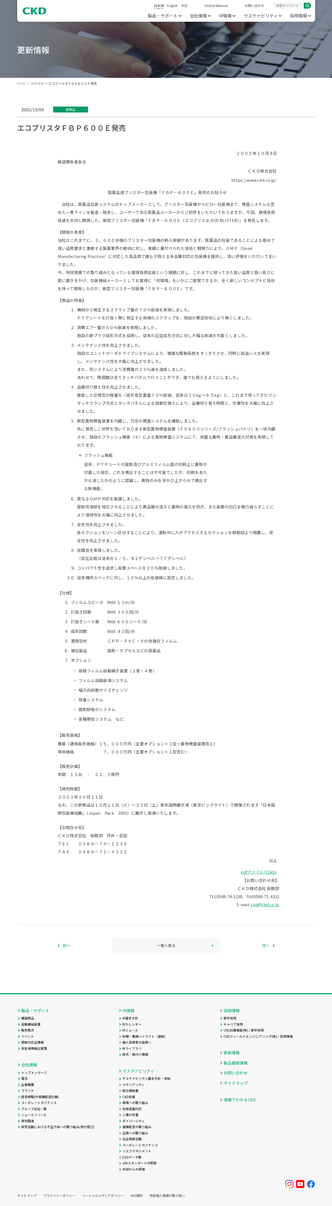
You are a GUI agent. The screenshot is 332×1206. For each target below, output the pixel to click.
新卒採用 (230, 1018)
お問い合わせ (254, 5)
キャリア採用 (233, 1024)
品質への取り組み (135, 1133)
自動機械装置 (31, 1024)
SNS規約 (136, 1195)
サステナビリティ (261, 16)
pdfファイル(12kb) (259, 872)
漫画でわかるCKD (240, 1099)
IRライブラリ (131, 1048)
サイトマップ (236, 1083)
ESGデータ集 (131, 1157)
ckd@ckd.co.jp (265, 904)
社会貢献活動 (132, 1138)
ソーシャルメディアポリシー (103, 1195)
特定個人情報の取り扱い (167, 1195)
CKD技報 (128, 1096)
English (172, 5)
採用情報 (298, 16)
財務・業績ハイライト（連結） (144, 1036)
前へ (66, 945)
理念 (24, 1078)
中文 (184, 5)
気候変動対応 (132, 1108)
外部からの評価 (133, 1169)
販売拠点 (27, 1030)
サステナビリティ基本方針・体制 (146, 1078)
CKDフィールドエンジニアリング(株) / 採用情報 (258, 1036)
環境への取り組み (135, 1102)
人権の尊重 (130, 1114)
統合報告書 (130, 1090)
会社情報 (198, 16)
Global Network (216, 5)
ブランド (27, 1090)
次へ (265, 945)
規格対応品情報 (32, 1042)
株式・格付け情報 (135, 1054)
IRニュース (130, 1030)
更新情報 (37, 83)
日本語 (159, 5)
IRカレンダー (131, 1024)
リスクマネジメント (136, 1151)
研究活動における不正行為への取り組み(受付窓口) (57, 1126)
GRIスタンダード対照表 (139, 1163)
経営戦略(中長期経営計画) (40, 1096)
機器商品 (27, 1018)
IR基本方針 (130, 1018)
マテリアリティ (133, 1084)
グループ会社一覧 (34, 1108)
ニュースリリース (33, 1114)
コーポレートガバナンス (39, 1102)
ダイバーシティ (133, 1120)
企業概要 (27, 1084)
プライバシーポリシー (59, 1195)
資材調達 (27, 1120)
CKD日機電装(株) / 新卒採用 (244, 1030)
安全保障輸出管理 (34, 1048)
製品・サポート (163, 16)
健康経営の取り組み (136, 1126)
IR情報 (225, 16)
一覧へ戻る (166, 945)
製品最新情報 (236, 1063)
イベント (27, 1036)
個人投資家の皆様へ (136, 1042)
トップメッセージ (34, 1072)
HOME (21, 83)
